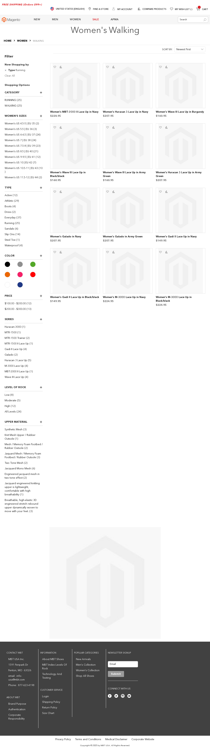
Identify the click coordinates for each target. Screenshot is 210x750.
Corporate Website (142, 739)
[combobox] (193, 20)
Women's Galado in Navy (65, 236)
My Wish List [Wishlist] (183, 9)
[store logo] (11, 19)
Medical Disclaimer (116, 739)
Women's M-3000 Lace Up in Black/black (174, 299)
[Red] (36, 274)
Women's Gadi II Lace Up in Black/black (74, 297)
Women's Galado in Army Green (123, 236)
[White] (11, 285)
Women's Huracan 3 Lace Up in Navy (125, 112)
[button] (54, 67)
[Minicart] (202, 9)
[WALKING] (24, 106)
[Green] (36, 264)
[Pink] (23, 274)
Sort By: (167, 49)
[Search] (205, 20)
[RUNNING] (24, 100)
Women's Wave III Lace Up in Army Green (124, 174)
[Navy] (23, 285)
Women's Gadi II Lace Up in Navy (176, 236)
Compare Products (154, 9)
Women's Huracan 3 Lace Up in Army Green (178, 174)
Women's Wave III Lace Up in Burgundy (180, 112)
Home (8, 41)
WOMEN (22, 41)
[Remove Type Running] (6, 70)
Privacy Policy (63, 739)
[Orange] (11, 274)
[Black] (11, 264)
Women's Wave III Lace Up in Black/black (68, 174)
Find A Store (101, 9)
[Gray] (23, 264)
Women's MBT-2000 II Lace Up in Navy (74, 112)
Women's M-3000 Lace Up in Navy (124, 297)
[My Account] (122, 9)
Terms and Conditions (88, 739)
